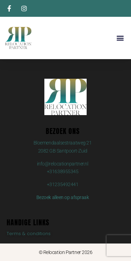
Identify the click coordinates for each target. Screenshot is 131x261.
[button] (120, 38)
